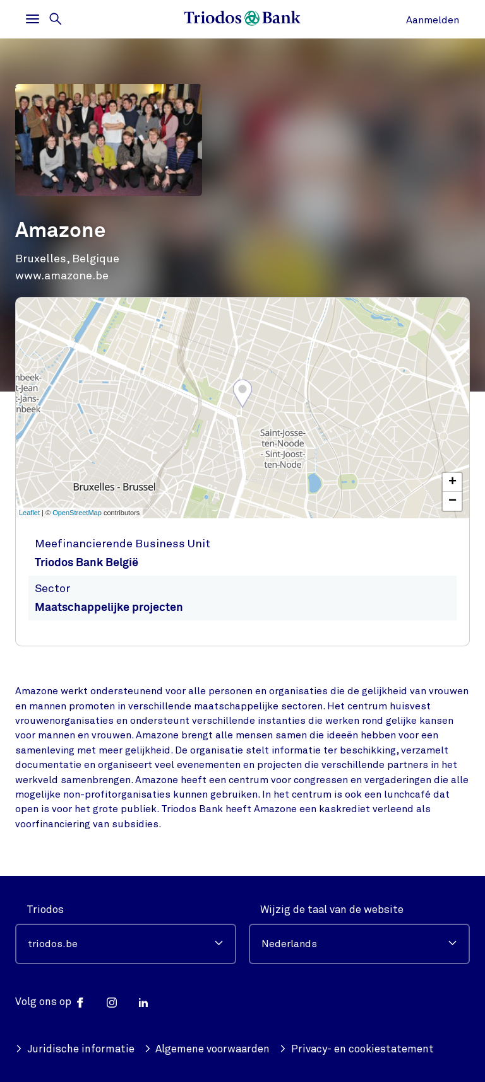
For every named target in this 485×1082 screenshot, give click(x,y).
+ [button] (452, 482)
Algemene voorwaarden (207, 1049)
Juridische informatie (75, 1049)
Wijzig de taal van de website (332, 909)
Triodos (45, 909)
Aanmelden (432, 20)
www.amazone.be (62, 275)
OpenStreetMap (77, 512)
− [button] (452, 501)
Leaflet (29, 512)
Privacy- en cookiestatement (356, 1049)
